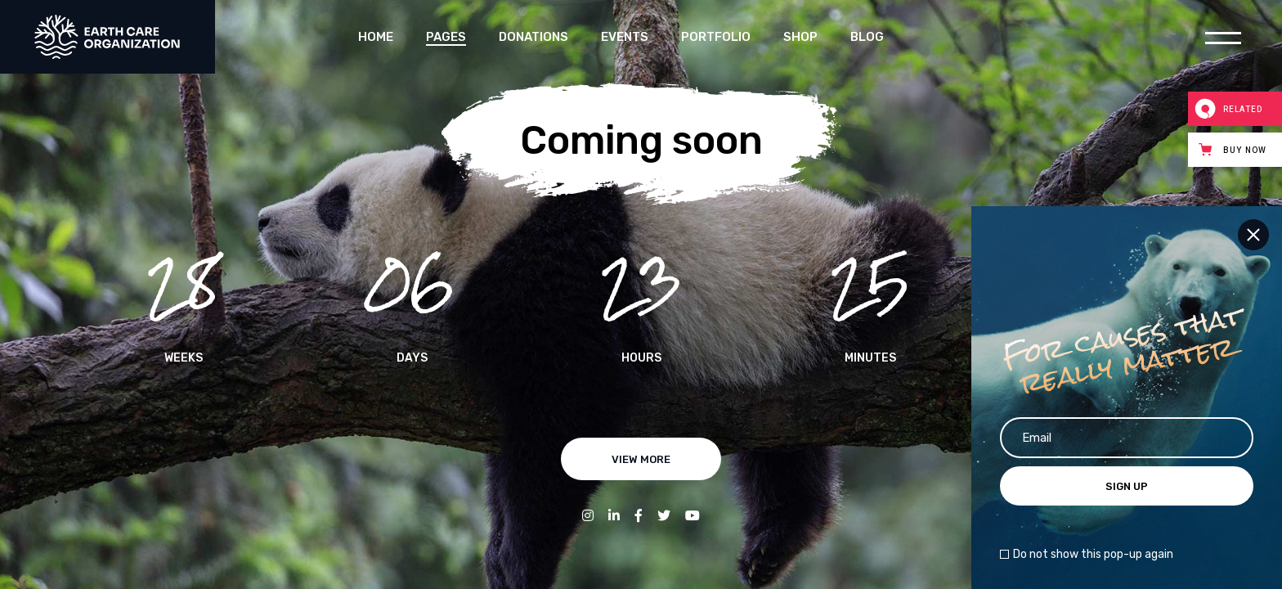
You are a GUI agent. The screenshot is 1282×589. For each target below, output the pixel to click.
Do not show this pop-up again (1093, 554)
